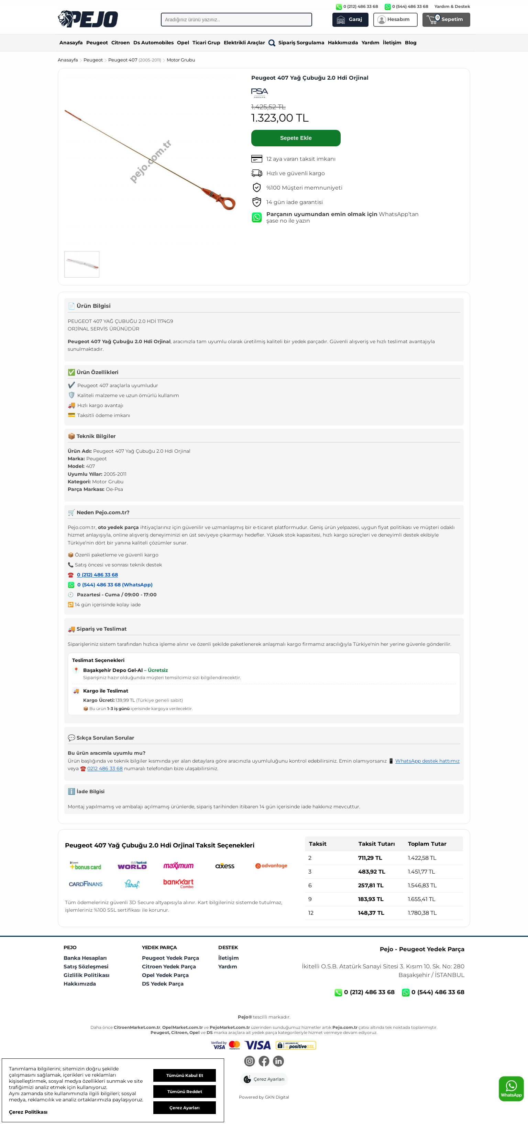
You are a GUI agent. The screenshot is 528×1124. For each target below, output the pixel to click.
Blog (411, 43)
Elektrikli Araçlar (244, 43)
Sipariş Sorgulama (296, 43)
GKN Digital (277, 1097)
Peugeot (97, 43)
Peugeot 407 (135, 60)
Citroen (120, 43)
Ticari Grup (206, 43)
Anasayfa (71, 43)
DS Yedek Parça (163, 984)
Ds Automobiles (153, 43)
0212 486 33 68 (105, 768)
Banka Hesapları (85, 958)
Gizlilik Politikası (87, 975)
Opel (183, 43)
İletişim (392, 43)
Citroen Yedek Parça (169, 967)
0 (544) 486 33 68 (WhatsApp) (115, 585)
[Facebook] (264, 1062)
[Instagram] (249, 1062)
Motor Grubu (181, 60)
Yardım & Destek (452, 6)
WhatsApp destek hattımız (427, 761)
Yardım (371, 43)
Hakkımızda (343, 43)
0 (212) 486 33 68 (97, 575)
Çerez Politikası (28, 1112)
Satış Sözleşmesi (86, 967)
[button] (264, 1079)
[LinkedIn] (278, 1062)
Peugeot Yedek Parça (170, 958)
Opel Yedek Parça (165, 975)
